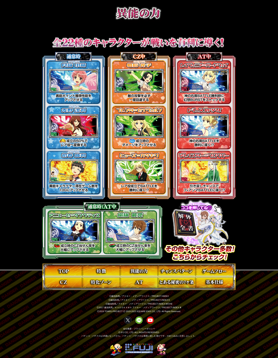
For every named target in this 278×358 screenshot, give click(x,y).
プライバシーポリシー (144, 329)
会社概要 (127, 329)
